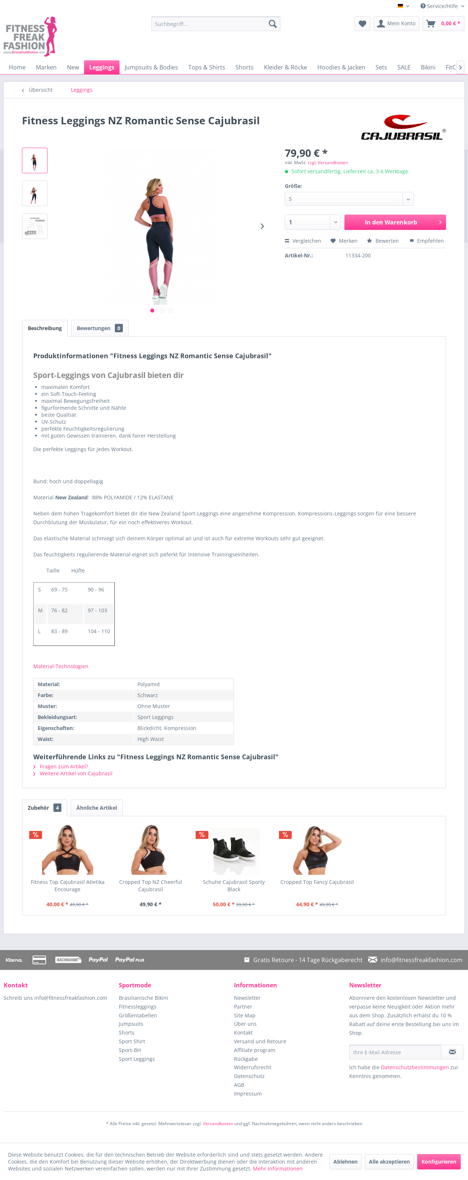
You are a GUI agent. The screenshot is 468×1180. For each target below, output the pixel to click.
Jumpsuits (131, 1023)
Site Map (245, 1015)
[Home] (17, 67)
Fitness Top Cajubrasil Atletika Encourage (68, 885)
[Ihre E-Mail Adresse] (395, 1052)
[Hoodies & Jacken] (341, 67)
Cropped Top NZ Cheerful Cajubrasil (150, 885)
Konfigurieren (439, 1161)
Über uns (245, 1023)
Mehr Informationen (278, 1168)
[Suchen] (272, 23)
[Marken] (46, 67)
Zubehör (44, 807)
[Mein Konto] (396, 23)
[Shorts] (244, 67)
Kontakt (243, 1032)
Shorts (127, 1032)
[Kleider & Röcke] (285, 67)
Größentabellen (138, 1015)
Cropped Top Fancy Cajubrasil (317, 881)
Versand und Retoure (260, 1041)
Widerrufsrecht (252, 1067)
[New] (73, 67)
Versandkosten (218, 1123)
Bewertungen (100, 328)
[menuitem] (215, 23)
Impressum (248, 1093)
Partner (243, 1006)
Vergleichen (303, 240)
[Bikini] (428, 67)
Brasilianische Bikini (143, 997)
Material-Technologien (60, 666)
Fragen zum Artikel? (60, 766)
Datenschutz (249, 1076)
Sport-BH (130, 1050)
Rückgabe (246, 1058)
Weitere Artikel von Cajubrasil (73, 773)
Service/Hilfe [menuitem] (439, 6)
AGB (239, 1084)
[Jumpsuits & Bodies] (151, 67)
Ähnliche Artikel (96, 807)
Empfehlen (427, 240)
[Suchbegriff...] (215, 23)
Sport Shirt (132, 1041)
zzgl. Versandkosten (327, 162)
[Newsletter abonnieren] (452, 1052)
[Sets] (381, 67)
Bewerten (383, 240)
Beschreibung (45, 328)
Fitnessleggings (137, 1006)
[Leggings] (102, 67)
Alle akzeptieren (389, 1161)
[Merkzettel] (362, 23)
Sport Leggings (137, 1058)
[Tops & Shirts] (206, 67)
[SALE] (404, 67)
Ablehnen (345, 1161)
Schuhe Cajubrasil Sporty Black (234, 885)
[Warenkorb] (443, 23)
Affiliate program (254, 1050)
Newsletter (247, 997)
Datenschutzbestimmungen (415, 1067)
